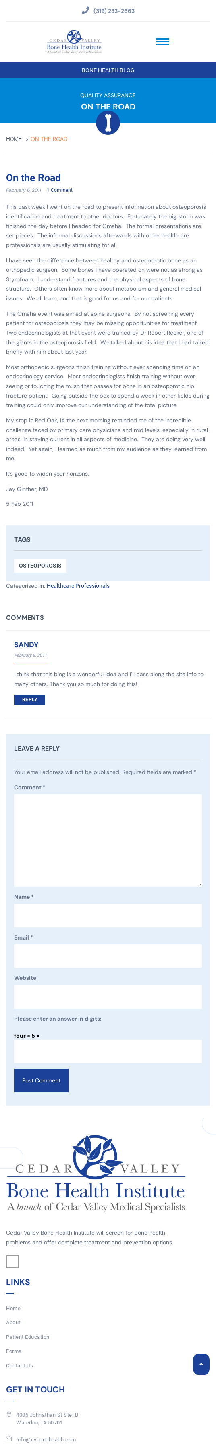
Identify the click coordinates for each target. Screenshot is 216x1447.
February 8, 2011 (30, 655)
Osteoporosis (40, 565)
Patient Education (28, 1337)
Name (24, 897)
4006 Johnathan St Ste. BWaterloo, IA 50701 (47, 1419)
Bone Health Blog (108, 70)
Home (14, 139)
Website (25, 977)
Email (23, 938)
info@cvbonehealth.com (46, 1440)
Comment (30, 788)
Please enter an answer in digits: (58, 1018)
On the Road (33, 178)
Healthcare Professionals (78, 586)
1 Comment (60, 190)
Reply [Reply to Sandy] (29, 700)
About (13, 1322)
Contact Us (19, 1366)
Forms (14, 1351)
